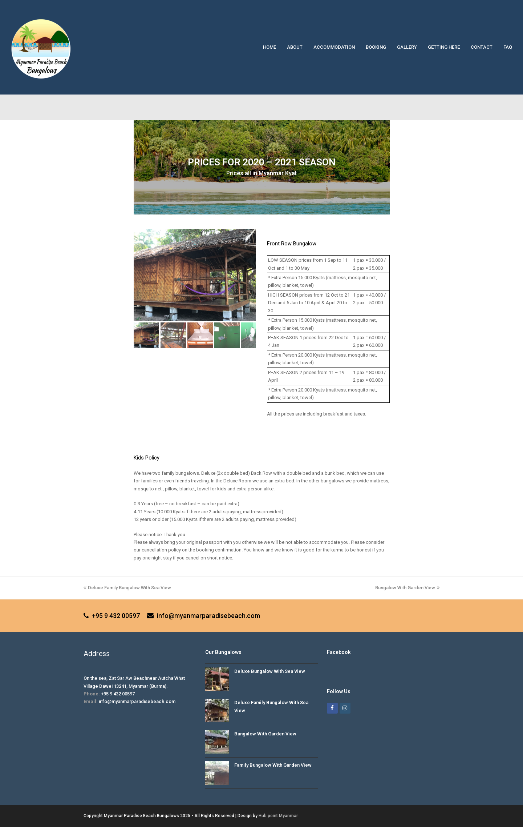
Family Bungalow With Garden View (273, 765)
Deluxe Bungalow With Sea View (269, 671)
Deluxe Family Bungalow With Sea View (127, 587)
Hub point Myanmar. (279, 815)
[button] (146, 335)
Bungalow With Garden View (407, 587)
